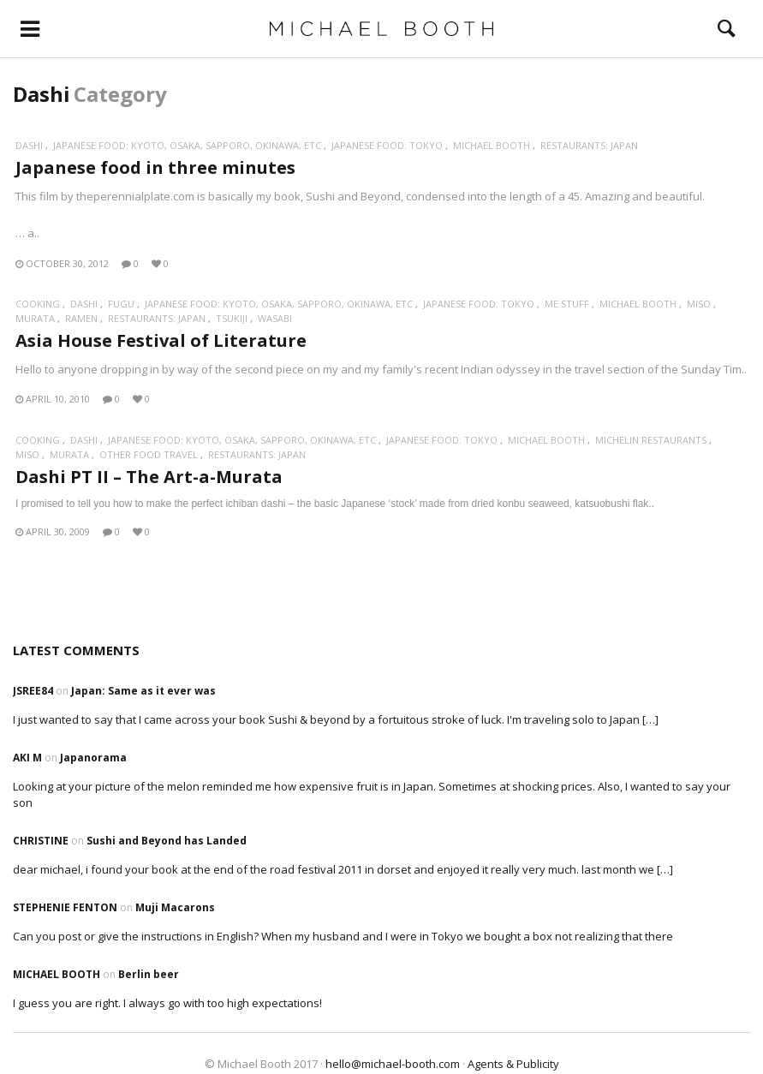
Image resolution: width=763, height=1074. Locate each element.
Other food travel (148, 454)
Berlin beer (148, 974)
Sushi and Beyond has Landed (166, 840)
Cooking (37, 303)
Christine (41, 840)
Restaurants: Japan (589, 145)
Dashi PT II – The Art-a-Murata (149, 476)
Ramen (81, 318)
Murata (35, 318)
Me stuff (567, 303)
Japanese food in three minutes (155, 167)
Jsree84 (33, 690)
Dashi (29, 145)
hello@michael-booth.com (392, 1063)
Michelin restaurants (650, 440)
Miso (699, 303)
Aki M (27, 757)
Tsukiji (231, 318)
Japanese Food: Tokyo (387, 145)
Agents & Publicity (513, 1063)
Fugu (121, 303)
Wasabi (275, 318)
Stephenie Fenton (65, 907)
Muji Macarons (175, 907)
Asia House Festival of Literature (161, 340)
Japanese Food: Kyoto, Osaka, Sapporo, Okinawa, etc (187, 145)
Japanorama (93, 757)
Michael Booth (491, 145)
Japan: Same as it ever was (143, 690)
